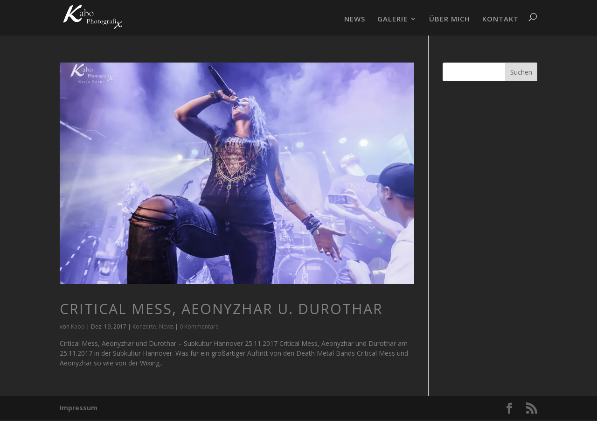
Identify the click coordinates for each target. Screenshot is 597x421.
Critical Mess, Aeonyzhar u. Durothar (221, 308)
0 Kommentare (199, 326)
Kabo (78, 326)
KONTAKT (500, 19)
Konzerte (144, 326)
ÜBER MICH (449, 19)
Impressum (78, 407)
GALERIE (392, 19)
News (166, 326)
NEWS (354, 19)
